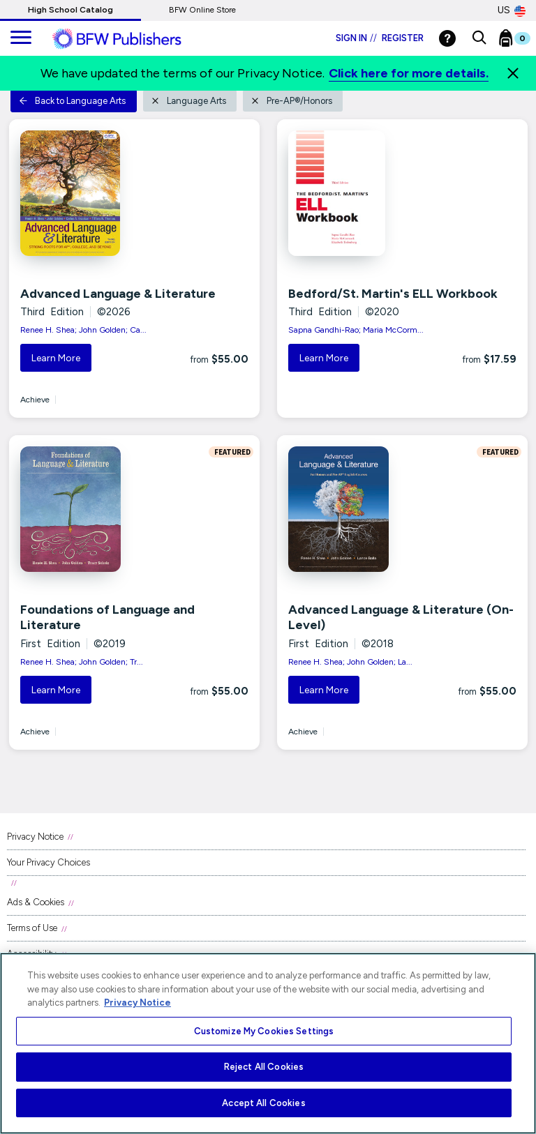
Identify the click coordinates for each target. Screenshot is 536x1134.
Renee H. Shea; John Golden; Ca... (83, 330)
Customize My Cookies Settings (264, 1031)
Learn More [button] (55, 358)
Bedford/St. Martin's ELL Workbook (393, 293)
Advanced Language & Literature (118, 293)
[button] (479, 38)
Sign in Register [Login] (380, 38)
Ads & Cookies (35, 902)
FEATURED (231, 452)
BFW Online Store (202, 10)
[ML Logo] (132, 39)
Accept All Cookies (263, 1103)
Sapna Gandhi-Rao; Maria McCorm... (356, 330)
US (512, 10)
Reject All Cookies (264, 1066)
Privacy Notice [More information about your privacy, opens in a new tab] (137, 1002)
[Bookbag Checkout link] (523, 41)
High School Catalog (70, 10)
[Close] (513, 73)
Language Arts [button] (188, 101)
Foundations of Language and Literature (107, 617)
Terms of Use (32, 928)
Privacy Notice (35, 836)
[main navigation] (21, 38)
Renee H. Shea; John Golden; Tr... (81, 662)
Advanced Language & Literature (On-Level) (401, 617)
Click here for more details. (409, 73)
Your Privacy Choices (48, 862)
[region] (268, 1043)
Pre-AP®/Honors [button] (291, 101)
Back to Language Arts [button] (72, 101)
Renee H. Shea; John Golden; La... (350, 662)
